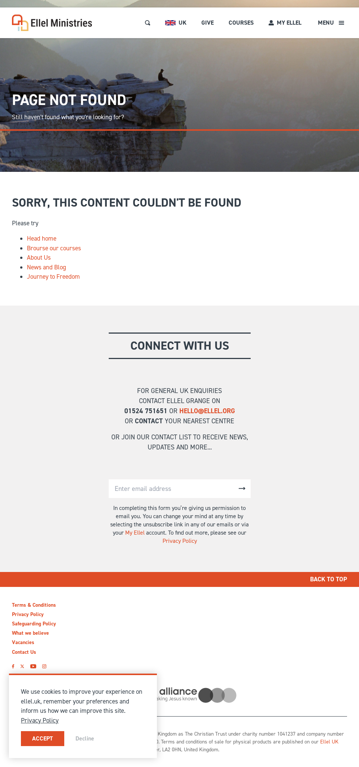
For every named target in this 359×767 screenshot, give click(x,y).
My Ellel (135, 532)
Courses (241, 23)
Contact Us (24, 652)
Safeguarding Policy (34, 623)
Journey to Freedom (53, 276)
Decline (84, 738)
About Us (39, 257)
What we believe (30, 633)
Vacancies (23, 642)
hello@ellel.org (207, 410)
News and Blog (46, 267)
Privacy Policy (180, 541)
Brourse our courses (54, 248)
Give (207, 23)
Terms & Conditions (34, 605)
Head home (41, 238)
